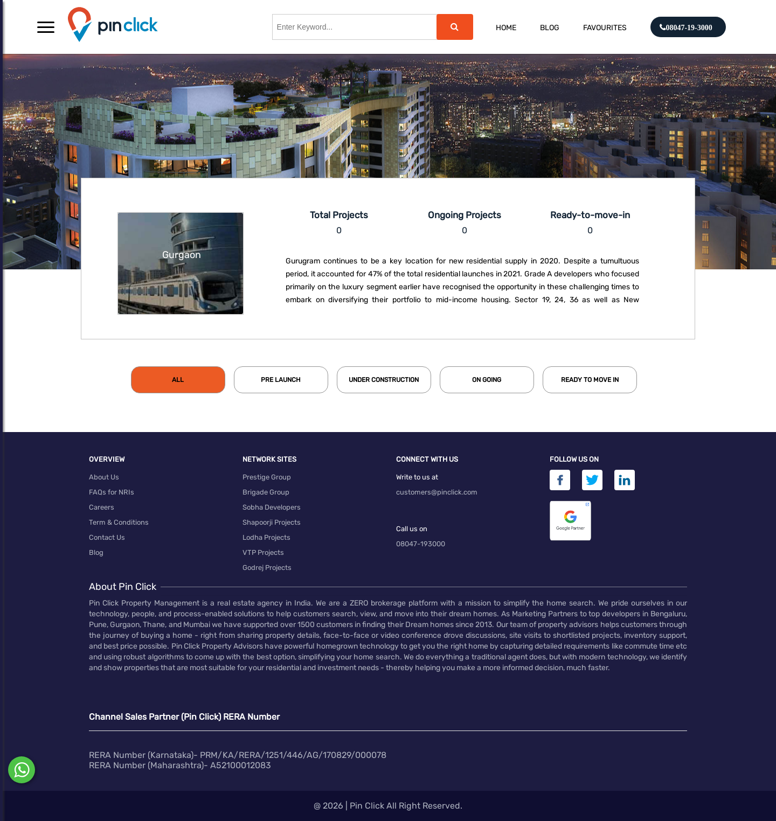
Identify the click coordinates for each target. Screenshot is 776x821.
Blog (549, 27)
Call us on (411, 529)
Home (506, 27)
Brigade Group (265, 492)
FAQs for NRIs (111, 492)
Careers (101, 507)
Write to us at (417, 477)
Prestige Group (266, 477)
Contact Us (107, 537)
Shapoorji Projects (271, 522)
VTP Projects (263, 552)
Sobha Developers (271, 507)
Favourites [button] (605, 27)
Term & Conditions (119, 522)
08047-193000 (420, 544)
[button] (45, 27)
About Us (104, 477)
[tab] (178, 379)
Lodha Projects (266, 537)
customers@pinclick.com (436, 492)
